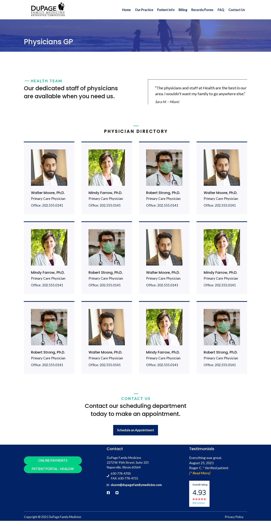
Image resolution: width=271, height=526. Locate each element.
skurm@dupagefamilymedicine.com (136, 485)
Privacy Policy (234, 517)
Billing (183, 10)
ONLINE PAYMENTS (52, 460)
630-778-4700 (121, 473)
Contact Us (236, 10)
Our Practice (144, 10)
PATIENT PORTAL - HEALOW (53, 469)
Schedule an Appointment (135, 430)
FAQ (221, 10)
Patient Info (166, 10)
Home (126, 10)
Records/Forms (202, 10)
